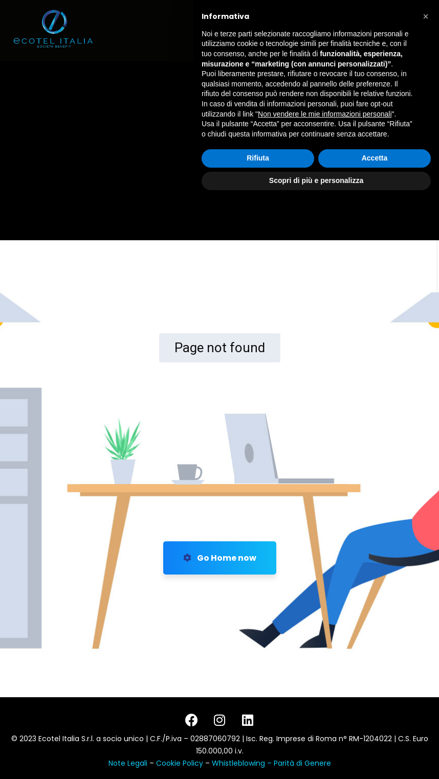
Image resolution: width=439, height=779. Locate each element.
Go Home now (219, 558)
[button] (426, 595)
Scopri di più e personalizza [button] (316, 759)
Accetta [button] (375, 737)
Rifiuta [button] (258, 737)
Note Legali (127, 763)
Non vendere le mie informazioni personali (324, 693)
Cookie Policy (180, 763)
